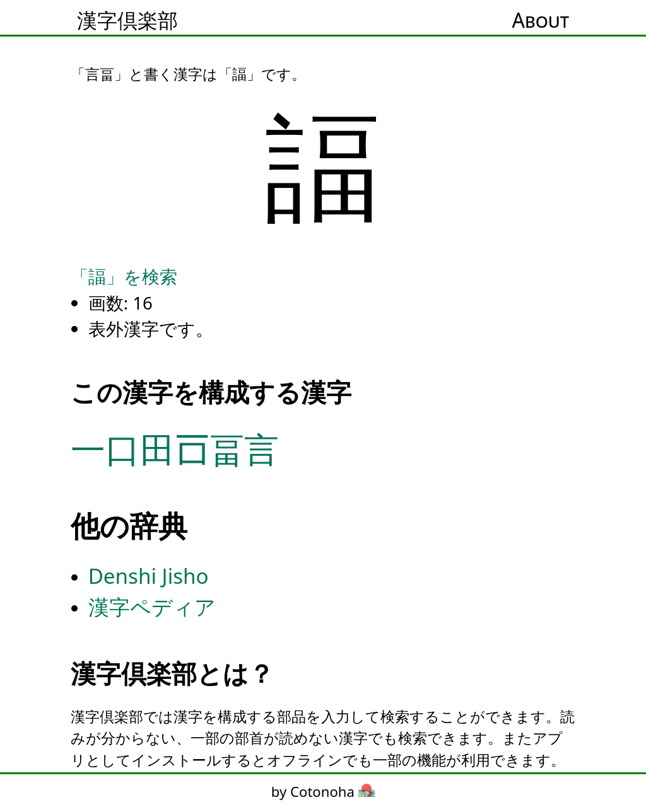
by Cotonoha (323, 791)
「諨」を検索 (124, 276)
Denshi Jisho (148, 576)
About (540, 19)
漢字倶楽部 (127, 19)
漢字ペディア (152, 607)
